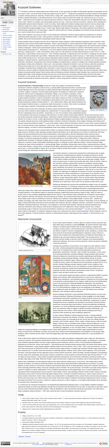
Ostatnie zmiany (7, 47)
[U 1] (19, 11)
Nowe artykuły (6, 41)
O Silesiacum (68, 444)
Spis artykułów (7, 39)
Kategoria (21, 436)
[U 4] (102, 354)
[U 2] (66, 13)
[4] (33, 379)
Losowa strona (7, 45)
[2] (23, 214)
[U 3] (83, 208)
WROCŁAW (6, 29)
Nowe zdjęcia (6, 43)
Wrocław (28, 436)
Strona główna (6, 27)
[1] (43, 122)
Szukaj (2, 18)
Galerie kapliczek (7, 37)
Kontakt (5, 49)
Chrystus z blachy (7, 35)
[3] (84, 236)
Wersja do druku (7, 54)
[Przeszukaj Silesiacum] (7, 20)
